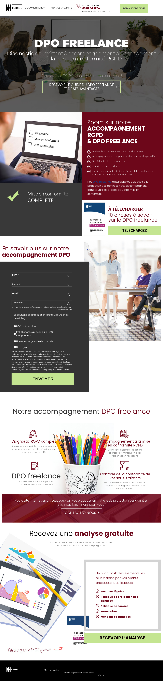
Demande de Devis (134, 8)
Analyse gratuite (61, 7)
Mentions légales (51, 670)
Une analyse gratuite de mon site (35, 341)
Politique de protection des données (78, 672)
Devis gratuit (23, 347)
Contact (101, 675)
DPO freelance (102, 181)
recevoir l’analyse (122, 638)
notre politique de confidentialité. (55, 370)
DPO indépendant (26, 326)
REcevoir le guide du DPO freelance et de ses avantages (81, 86)
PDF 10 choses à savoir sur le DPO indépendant (34, 333)
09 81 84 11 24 (91, 8)
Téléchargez (134, 230)
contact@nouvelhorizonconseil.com (96, 11)
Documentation (35, 7)
